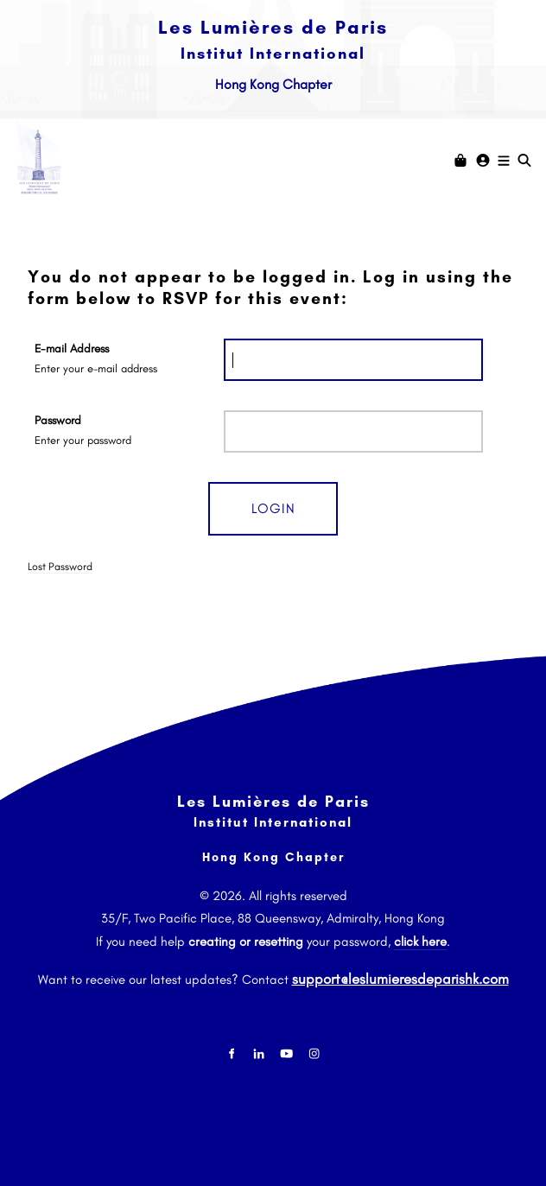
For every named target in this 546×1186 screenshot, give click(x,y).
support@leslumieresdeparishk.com (400, 974)
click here (420, 941)
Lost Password (60, 566)
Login (273, 508)
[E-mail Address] (353, 360)
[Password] (353, 431)
